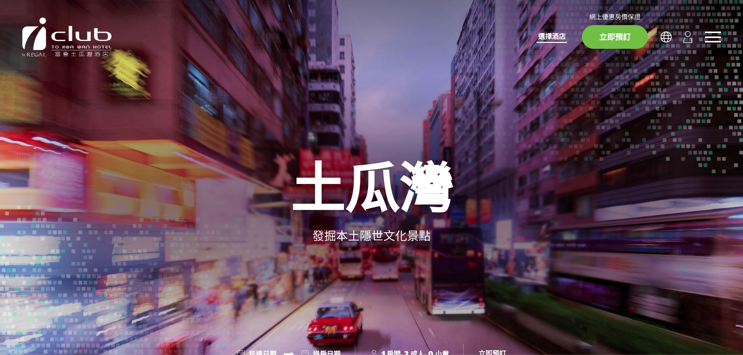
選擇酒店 (552, 36)
